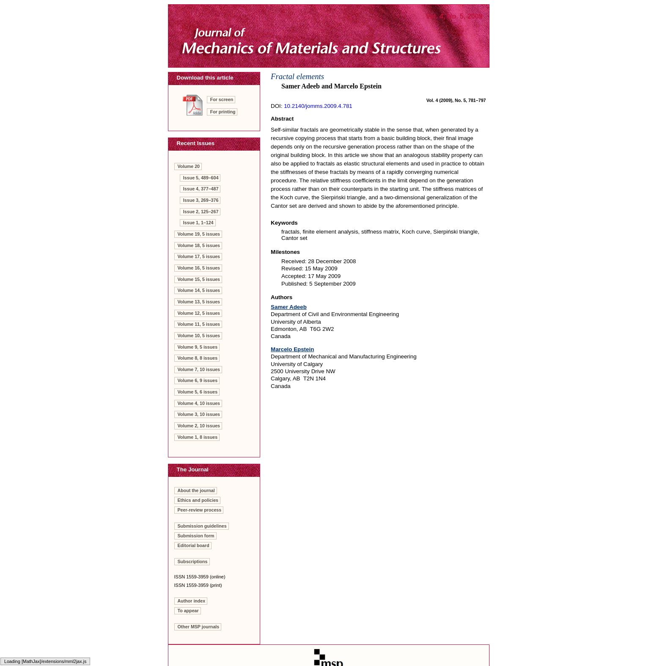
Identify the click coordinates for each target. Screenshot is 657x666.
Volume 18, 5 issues (199, 245)
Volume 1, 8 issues (198, 437)
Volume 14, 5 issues (199, 290)
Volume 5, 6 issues (198, 391)
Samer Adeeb (289, 307)
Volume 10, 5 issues (199, 335)
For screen (222, 99)
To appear (188, 610)
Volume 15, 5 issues (199, 279)
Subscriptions (193, 561)
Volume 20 (189, 166)
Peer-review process (200, 509)
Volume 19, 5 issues (199, 234)
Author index (192, 600)
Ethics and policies (198, 500)
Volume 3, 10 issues (199, 414)
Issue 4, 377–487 (201, 188)
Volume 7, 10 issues (199, 369)
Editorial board (193, 545)
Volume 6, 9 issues (198, 380)
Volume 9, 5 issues (198, 347)
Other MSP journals (199, 626)
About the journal (196, 490)
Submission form (196, 535)
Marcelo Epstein (292, 349)
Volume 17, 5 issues (199, 256)
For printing (223, 111)
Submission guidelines (202, 525)
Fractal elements (297, 76)
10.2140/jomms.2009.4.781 (318, 106)
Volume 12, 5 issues (199, 313)
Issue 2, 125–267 (201, 211)
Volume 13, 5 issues (199, 301)
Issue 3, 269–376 (201, 200)
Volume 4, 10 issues (199, 403)
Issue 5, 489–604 (201, 177)
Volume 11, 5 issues (199, 324)
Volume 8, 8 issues (198, 358)
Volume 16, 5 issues (199, 267)
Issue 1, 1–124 (198, 222)
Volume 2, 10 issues (199, 425)
